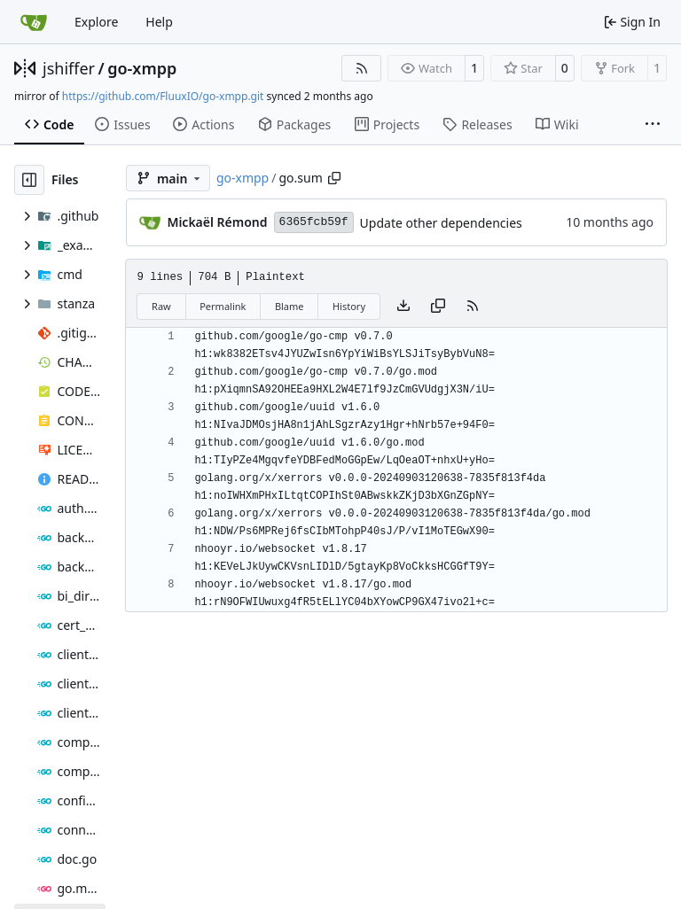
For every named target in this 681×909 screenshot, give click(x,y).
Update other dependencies (441, 222)
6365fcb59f (313, 222)
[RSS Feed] (361, 68)
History (349, 306)
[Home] (34, 22)
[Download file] (403, 306)
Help (159, 21)
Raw (161, 306)
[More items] (652, 124)
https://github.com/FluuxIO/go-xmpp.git (163, 96)
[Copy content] (438, 306)
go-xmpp (141, 68)
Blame (289, 306)
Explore (96, 21)
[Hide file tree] (29, 180)
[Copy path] (334, 178)
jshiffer (69, 68)
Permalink (223, 306)
